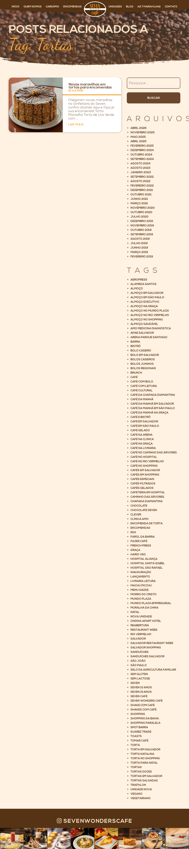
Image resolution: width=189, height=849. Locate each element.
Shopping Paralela (145, 723)
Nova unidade (141, 616)
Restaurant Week (144, 630)
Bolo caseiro (140, 350)
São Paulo (138, 665)
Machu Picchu (141, 585)
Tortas (136, 767)
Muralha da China (144, 607)
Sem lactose (140, 678)
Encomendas (72, 6)
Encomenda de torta (146, 523)
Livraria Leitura (143, 581)
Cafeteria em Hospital (147, 492)
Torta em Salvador (145, 749)
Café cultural (141, 390)
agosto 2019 (140, 239)
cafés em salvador (145, 470)
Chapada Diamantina (146, 501)
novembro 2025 (142, 132)
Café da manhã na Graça (149, 412)
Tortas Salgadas (144, 780)
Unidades (115, 6)
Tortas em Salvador (146, 776)
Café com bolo (141, 381)
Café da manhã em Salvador (152, 404)
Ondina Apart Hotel (145, 621)
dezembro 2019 (141, 221)
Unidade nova (141, 789)
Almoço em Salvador (146, 293)
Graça (135, 550)
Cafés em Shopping (144, 474)
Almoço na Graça (144, 306)
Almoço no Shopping (146, 319)
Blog (130, 6)
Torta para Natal (144, 763)
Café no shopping (144, 466)
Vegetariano (140, 798)
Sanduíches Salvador (147, 656)
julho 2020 (139, 216)
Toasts (136, 736)
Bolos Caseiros (142, 359)
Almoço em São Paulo (147, 297)
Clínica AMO (139, 519)
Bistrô (135, 346)
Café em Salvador (144, 421)
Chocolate (138, 506)
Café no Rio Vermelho (147, 461)
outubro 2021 (141, 194)
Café (134, 377)
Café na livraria (143, 448)
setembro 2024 (142, 159)
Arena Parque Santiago (148, 337)
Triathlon (138, 785)
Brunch (136, 373)
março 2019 (139, 252)
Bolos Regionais (143, 368)
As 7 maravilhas (149, 6)
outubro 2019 (141, 230)
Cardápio (53, 6)
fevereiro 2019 (141, 256)
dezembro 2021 (141, 190)
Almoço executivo (144, 302)
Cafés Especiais (142, 479)
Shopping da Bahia (144, 718)
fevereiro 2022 (142, 185)
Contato (171, 6)
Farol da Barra (142, 537)
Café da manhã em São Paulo (152, 408)
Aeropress (138, 279)
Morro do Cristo (143, 594)
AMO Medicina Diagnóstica (150, 328)
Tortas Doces (141, 771)
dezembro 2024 (142, 150)
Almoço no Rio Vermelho (149, 315)
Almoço (136, 288)
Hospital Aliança (143, 559)
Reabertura (139, 625)
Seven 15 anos (141, 692)
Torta (135, 745)
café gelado (140, 430)
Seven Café (138, 696)
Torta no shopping (145, 758)
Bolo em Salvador (144, 355)
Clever (135, 514)
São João (138, 661)
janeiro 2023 (140, 172)
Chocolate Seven (143, 510)
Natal (135, 612)
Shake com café (142, 705)
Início (16, 6)
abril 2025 (138, 141)
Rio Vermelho (140, 634)
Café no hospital (143, 457)
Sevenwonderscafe (94, 821)
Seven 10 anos (141, 687)
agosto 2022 (140, 181)
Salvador (138, 638)
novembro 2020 (142, 208)
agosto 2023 (140, 168)
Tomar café (139, 740)
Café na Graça (141, 443)
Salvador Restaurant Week (151, 643)
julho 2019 (139, 243)
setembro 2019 (141, 234)
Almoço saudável (144, 324)
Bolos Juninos (142, 364)
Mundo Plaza (140, 599)
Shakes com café (143, 709)
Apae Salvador (142, 333)
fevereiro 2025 (142, 146)
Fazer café (138, 541)
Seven (135, 683)
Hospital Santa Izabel (147, 563)
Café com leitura (143, 386)
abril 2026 (138, 128)
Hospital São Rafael (146, 568)
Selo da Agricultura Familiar (153, 670)
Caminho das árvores (147, 497)
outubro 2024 (141, 154)
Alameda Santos (143, 284)
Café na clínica (142, 439)
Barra (135, 342)
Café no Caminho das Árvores (153, 452)
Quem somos (33, 6)
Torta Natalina (142, 754)
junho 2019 (139, 248)
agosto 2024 (140, 163)
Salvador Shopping (145, 647)
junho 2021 (139, 199)
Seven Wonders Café (146, 701)
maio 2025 (138, 137)
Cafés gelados (142, 488)
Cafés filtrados (142, 483)
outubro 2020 (141, 212)
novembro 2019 (142, 225)
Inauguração (140, 572)
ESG (133, 532)
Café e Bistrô (140, 417)
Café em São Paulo (144, 426)
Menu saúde (139, 590)
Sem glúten (139, 674)
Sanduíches (139, 652)
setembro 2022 (142, 177)
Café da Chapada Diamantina (152, 395)
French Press (140, 545)
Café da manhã (141, 399)
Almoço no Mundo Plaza (149, 310)
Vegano (136, 794)
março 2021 (139, 203)
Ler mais (76, 124)
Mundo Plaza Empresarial (150, 603)
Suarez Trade (140, 732)
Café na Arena (141, 435)
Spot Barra (139, 727)
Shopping (137, 714)
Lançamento (140, 576)
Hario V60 (138, 554)
